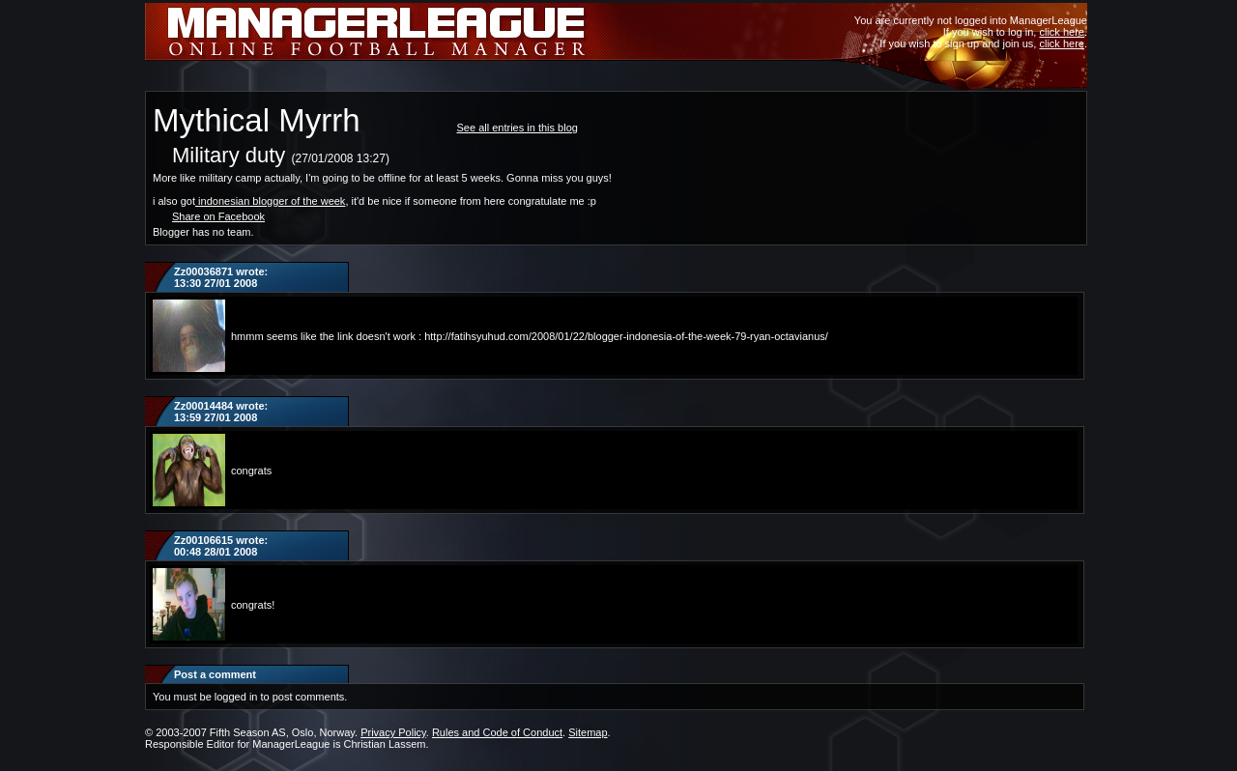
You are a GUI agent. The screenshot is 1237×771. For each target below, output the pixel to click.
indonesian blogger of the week (271, 201)
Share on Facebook (218, 216)
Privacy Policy (393, 732)
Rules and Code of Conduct (497, 732)
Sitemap (587, 732)
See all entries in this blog (517, 127)
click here (1061, 32)
